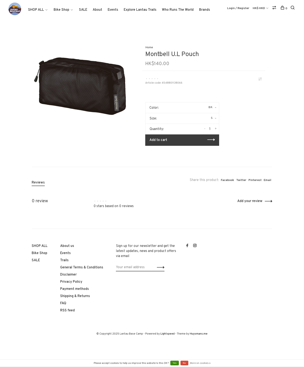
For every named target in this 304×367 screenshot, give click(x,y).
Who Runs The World (178, 10)
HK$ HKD (259, 8)
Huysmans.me (199, 334)
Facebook (227, 180)
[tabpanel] (80, 86)
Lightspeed (167, 334)
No (184, 363)
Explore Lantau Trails (140, 10)
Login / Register (238, 8)
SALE (83, 10)
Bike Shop (61, 10)
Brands (204, 10)
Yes (174, 363)
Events (113, 10)
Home (149, 47)
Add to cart (158, 140)
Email (267, 180)
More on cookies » (200, 363)
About (97, 10)
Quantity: (157, 129)
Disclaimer (68, 275)
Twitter (241, 180)
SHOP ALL (36, 10)
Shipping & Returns (75, 296)
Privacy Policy (71, 282)
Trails (64, 260)
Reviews (38, 183)
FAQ (63, 303)
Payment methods (74, 289)
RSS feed (67, 310)
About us (67, 246)
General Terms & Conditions (81, 267)
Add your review (249, 201)
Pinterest (255, 180)
